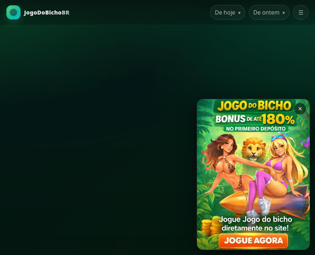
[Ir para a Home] (37, 12)
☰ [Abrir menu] (300, 12)
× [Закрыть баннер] (300, 108)
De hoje (228, 12)
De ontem (269, 12)
